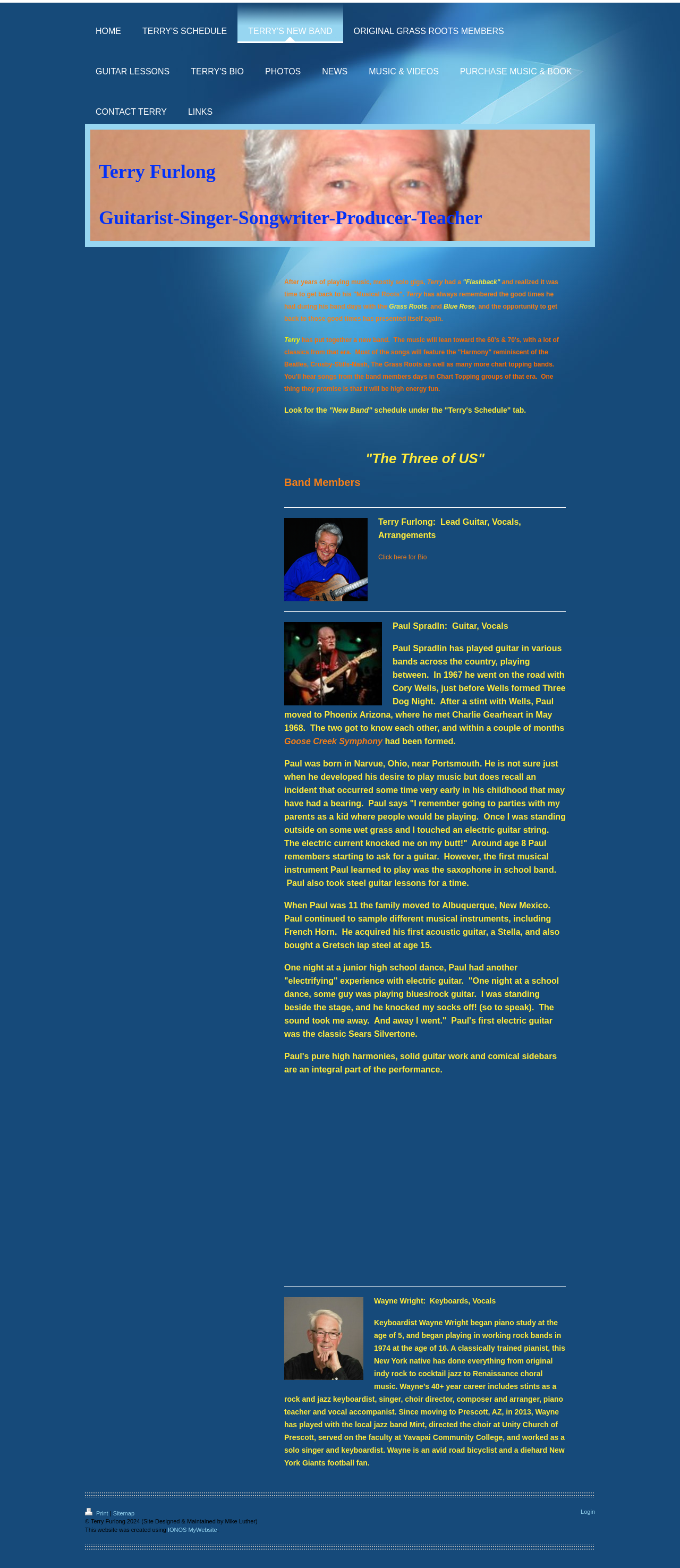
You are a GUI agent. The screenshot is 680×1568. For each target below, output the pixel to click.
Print (97, 1513)
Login (588, 1512)
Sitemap (123, 1513)
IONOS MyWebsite (192, 1530)
